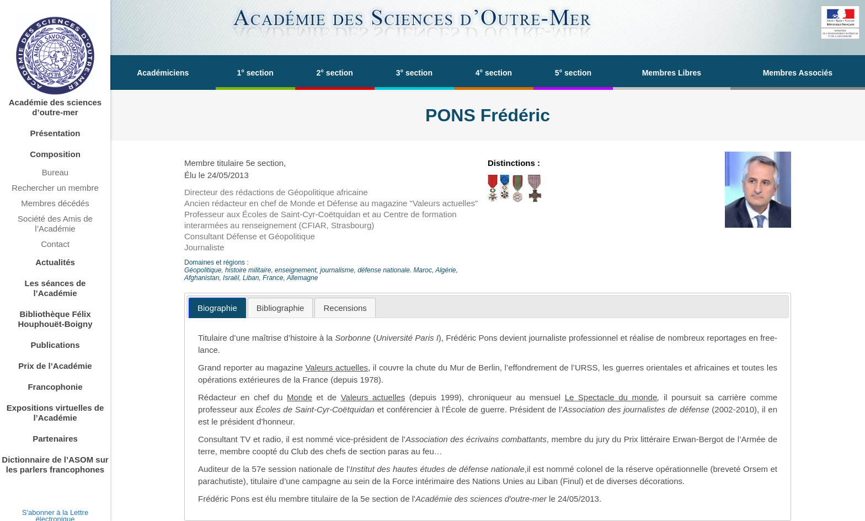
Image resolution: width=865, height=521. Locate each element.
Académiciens (163, 72)
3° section (414, 72)
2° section (335, 72)
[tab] (217, 308)
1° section (255, 72)
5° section (573, 72)
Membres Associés (797, 72)
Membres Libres (671, 72)
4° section (494, 72)
